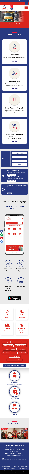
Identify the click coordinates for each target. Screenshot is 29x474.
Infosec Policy (24, 466)
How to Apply (6, 342)
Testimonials (22, 349)
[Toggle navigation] (26, 3)
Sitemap (13, 468)
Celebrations (19, 157)
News (19, 160)
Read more (15, 61)
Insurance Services (20, 345)
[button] (12, 436)
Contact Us (16, 466)
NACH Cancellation (14, 356)
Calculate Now (11, 174)
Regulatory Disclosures (9, 349)
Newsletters (6, 352)
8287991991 (25, 1)
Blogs (19, 164)
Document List (16, 342)
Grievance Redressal (6, 466)
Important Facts (22, 352)
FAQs (24, 342)
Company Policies (8, 345)
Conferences (19, 153)
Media (13, 352)
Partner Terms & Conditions (14, 360)
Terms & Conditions (22, 468)
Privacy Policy (6, 468)
